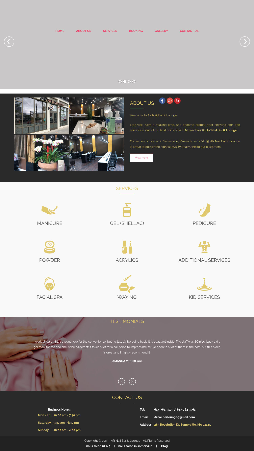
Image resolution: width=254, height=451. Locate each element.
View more (141, 157)
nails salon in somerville (135, 446)
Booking (136, 31)
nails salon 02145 (98, 446)
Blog (164, 446)
